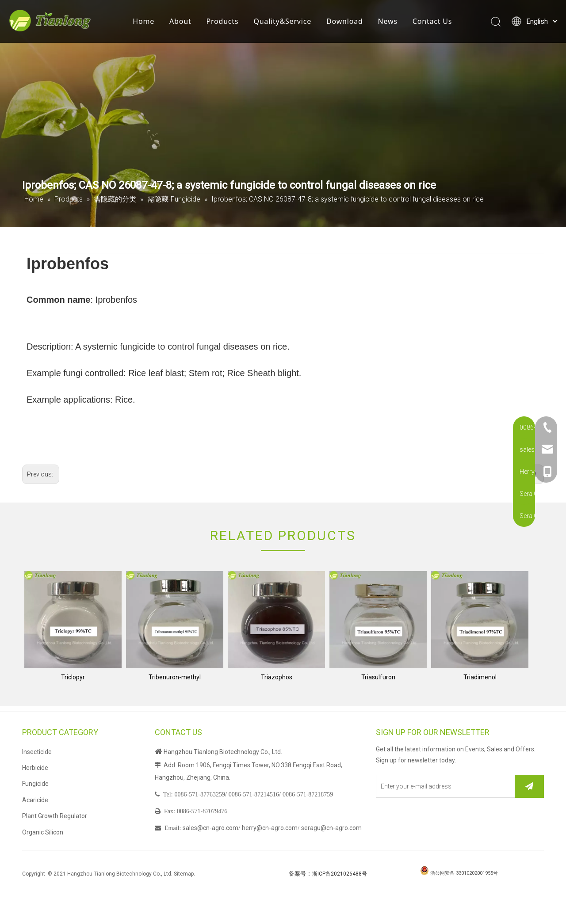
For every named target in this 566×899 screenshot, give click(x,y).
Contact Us (437, 24)
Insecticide (37, 751)
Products (227, 24)
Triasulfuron (378, 677)
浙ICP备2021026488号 (339, 874)
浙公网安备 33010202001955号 (464, 873)
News (392, 24)
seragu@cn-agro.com (331, 827)
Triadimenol (480, 677)
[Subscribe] (529, 786)
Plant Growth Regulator (54, 815)
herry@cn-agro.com (270, 827)
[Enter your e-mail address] (443, 786)
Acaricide (35, 800)
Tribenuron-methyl (175, 677)
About (185, 24)
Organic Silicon (42, 832)
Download (350, 24)
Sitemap (184, 874)
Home (149, 24)
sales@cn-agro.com (210, 827)
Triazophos (276, 677)
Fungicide (35, 783)
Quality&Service (288, 24)
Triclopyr (73, 677)
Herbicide (35, 767)
